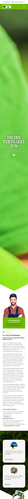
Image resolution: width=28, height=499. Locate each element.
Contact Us (7, 416)
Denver (11, 338)
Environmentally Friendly (12, 425)
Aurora (5, 338)
